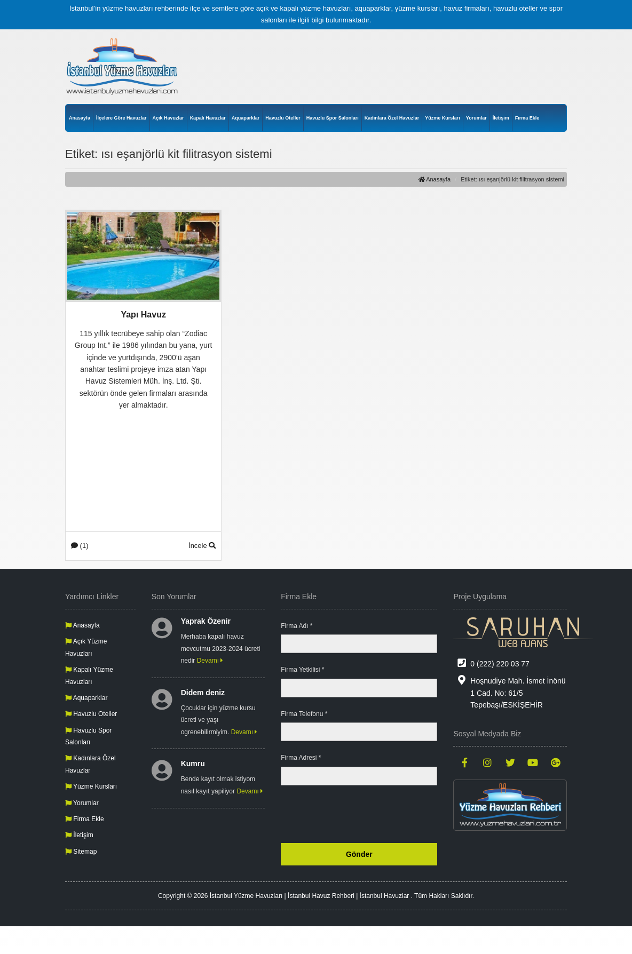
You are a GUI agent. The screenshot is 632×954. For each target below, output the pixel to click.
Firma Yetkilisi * (302, 669)
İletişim (501, 118)
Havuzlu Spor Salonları (332, 118)
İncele (202, 546)
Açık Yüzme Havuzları (86, 647)
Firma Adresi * (301, 757)
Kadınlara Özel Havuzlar (392, 118)
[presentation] (356, 814)
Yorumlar (476, 118)
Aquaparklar (246, 118)
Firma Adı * (296, 626)
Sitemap (81, 851)
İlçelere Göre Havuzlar (121, 118)
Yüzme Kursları (442, 118)
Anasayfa (79, 118)
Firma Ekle (527, 118)
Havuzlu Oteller (283, 118)
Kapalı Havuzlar (208, 118)
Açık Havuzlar (168, 118)
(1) (80, 546)
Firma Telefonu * (304, 714)
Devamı (210, 660)
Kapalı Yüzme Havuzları (89, 675)
